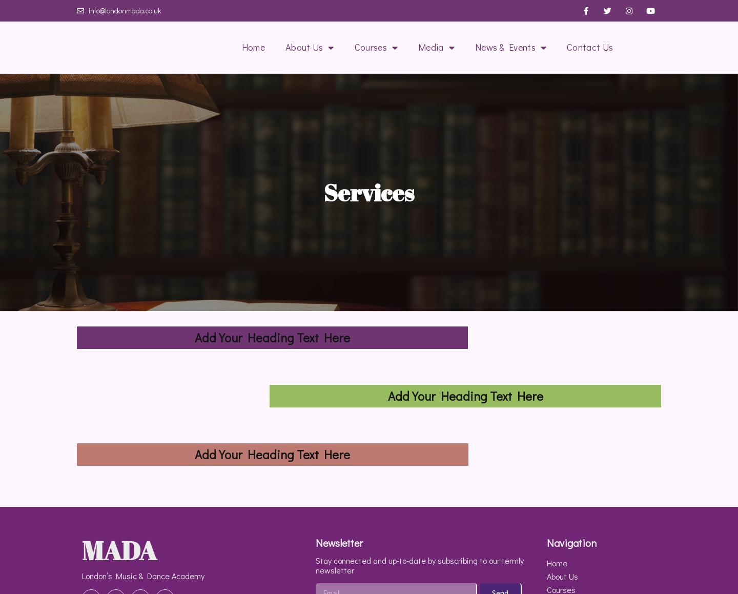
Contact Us (590, 47)
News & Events (510, 47)
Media (436, 47)
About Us (309, 47)
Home (253, 47)
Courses (376, 47)
